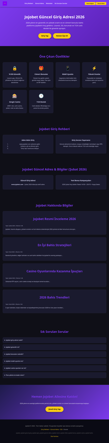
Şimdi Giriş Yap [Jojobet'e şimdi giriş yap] (54, 409)
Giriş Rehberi (29, 3)
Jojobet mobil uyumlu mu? (14, 361)
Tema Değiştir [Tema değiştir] (90, 3)
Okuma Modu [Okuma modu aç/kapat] (101, 3)
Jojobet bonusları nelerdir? (14, 354)
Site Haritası (54, 436)
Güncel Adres (39, 3)
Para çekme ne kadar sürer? (15, 375)
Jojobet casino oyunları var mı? (16, 368)
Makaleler (49, 3)
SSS (61, 429)
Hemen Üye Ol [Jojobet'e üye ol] (62, 36)
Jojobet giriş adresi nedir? (14, 340)
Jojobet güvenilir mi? (13, 347)
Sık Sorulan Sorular (61, 3)
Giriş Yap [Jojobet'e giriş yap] (44, 36)
